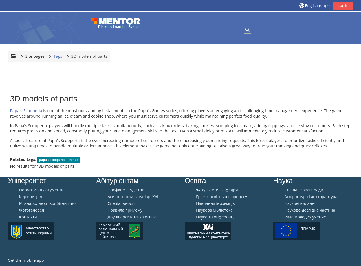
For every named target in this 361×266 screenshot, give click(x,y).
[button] (314, 5)
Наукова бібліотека (214, 210)
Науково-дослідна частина (310, 210)
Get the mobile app (26, 260)
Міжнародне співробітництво (47, 203)
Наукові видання (301, 203)
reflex (73, 160)
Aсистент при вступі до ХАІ (132, 197)
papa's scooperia (52, 160)
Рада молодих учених (305, 217)
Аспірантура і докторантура (311, 197)
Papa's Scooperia (26, 110)
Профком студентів (125, 190)
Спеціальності (121, 203)
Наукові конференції (215, 217)
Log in (343, 5)
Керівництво (31, 197)
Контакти (28, 217)
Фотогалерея (31, 210)
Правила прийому (124, 210)
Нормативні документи (41, 190)
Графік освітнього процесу (221, 197)
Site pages (35, 56)
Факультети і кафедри (217, 190)
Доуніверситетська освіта (131, 217)
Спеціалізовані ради (304, 190)
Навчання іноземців (215, 203)
